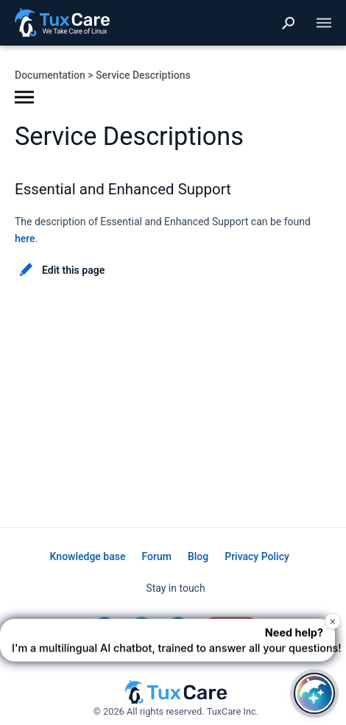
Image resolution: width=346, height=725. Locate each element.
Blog (198, 556)
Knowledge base (88, 556)
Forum (156, 556)
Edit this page (73, 270)
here (25, 238)
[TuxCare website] (176, 700)
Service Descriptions (143, 75)
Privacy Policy (257, 556)
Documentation (50, 75)
